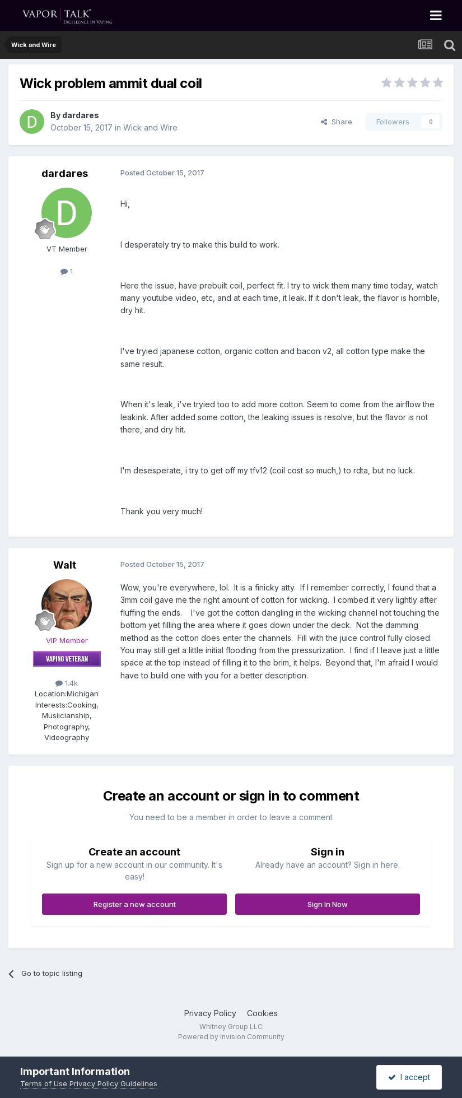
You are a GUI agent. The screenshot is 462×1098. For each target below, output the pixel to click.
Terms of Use (43, 1083)
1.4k (66, 682)
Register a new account (135, 904)
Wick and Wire (150, 127)
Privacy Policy (210, 1013)
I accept (409, 1077)
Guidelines (138, 1083)
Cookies (262, 1013)
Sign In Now (327, 904)
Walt (64, 565)
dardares (80, 115)
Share (336, 121)
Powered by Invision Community (231, 1036)
